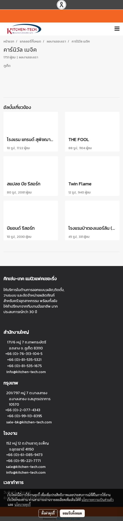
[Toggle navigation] (117, 29)
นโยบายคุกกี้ (23, 504)
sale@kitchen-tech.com (26, 466)
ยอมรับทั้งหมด (72, 513)
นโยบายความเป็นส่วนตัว (98, 500)
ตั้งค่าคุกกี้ (48, 513)
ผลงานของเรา (28, 57)
